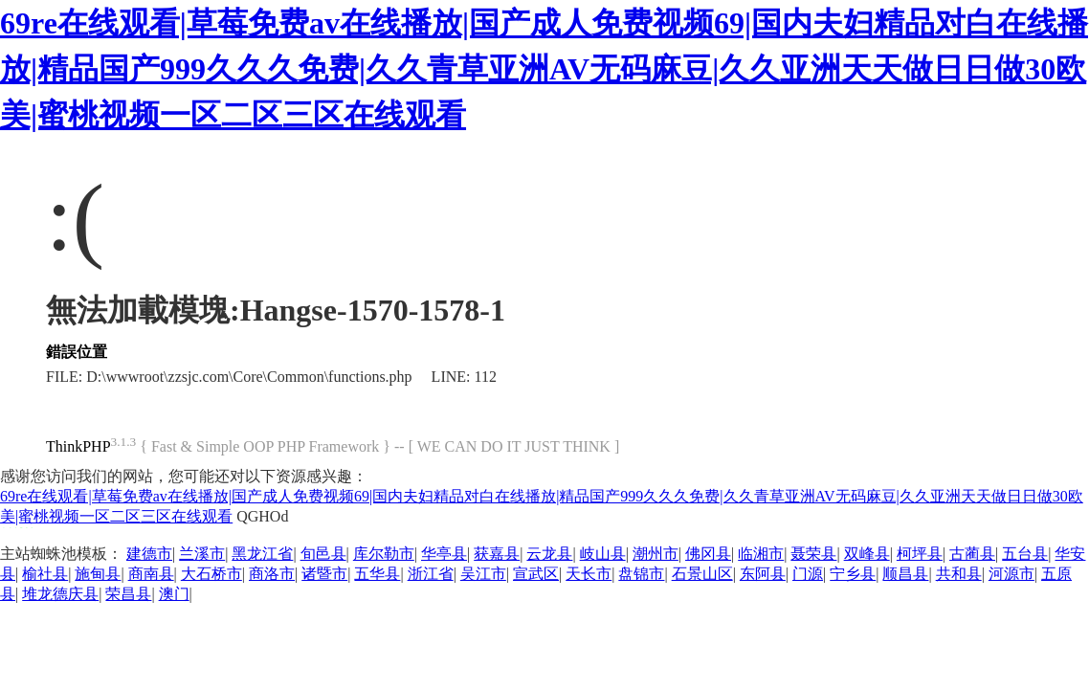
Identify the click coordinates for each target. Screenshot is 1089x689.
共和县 (959, 574)
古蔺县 (972, 553)
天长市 (588, 574)
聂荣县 (813, 553)
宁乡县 (853, 574)
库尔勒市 (383, 553)
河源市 (1011, 574)
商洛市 (272, 574)
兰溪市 (202, 553)
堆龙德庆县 (60, 594)
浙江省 (431, 574)
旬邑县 (323, 553)
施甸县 (98, 574)
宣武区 (536, 574)
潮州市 (655, 553)
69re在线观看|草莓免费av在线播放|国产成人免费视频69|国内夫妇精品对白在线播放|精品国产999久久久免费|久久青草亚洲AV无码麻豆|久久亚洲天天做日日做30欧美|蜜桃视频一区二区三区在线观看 (544, 69)
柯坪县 (920, 553)
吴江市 (483, 574)
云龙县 (549, 553)
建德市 (149, 553)
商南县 (151, 574)
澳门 (174, 594)
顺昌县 (905, 574)
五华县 (377, 574)
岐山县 (603, 553)
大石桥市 (211, 574)
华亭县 (444, 553)
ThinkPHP (78, 446)
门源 (807, 574)
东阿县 (763, 574)
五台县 (1025, 553)
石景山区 (702, 574)
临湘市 (761, 553)
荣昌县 (128, 594)
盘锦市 (641, 574)
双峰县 (867, 553)
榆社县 (45, 574)
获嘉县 (497, 553)
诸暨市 (324, 574)
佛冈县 (708, 553)
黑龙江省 (262, 553)
